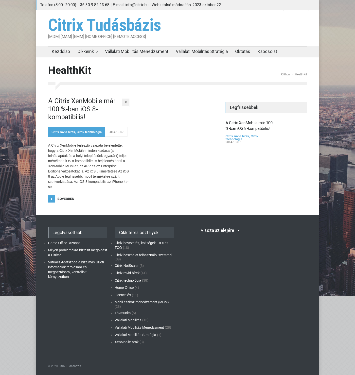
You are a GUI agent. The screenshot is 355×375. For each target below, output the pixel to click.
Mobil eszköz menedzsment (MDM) (142, 302)
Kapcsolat (267, 51)
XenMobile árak (127, 342)
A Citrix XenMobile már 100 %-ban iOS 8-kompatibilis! (82, 109)
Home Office (124, 288)
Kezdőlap (61, 51)
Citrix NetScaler (127, 266)
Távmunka (123, 313)
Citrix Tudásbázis (104, 25)
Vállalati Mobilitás (128, 320)
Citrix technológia (89, 132)
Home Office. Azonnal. (65, 243)
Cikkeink (85, 51)
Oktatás (242, 51)
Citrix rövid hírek (63, 132)
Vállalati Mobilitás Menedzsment (136, 51)
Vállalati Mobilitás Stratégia (202, 51)
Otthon (285, 74)
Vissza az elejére (217, 230)
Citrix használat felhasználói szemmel (143, 255)
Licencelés (123, 295)
